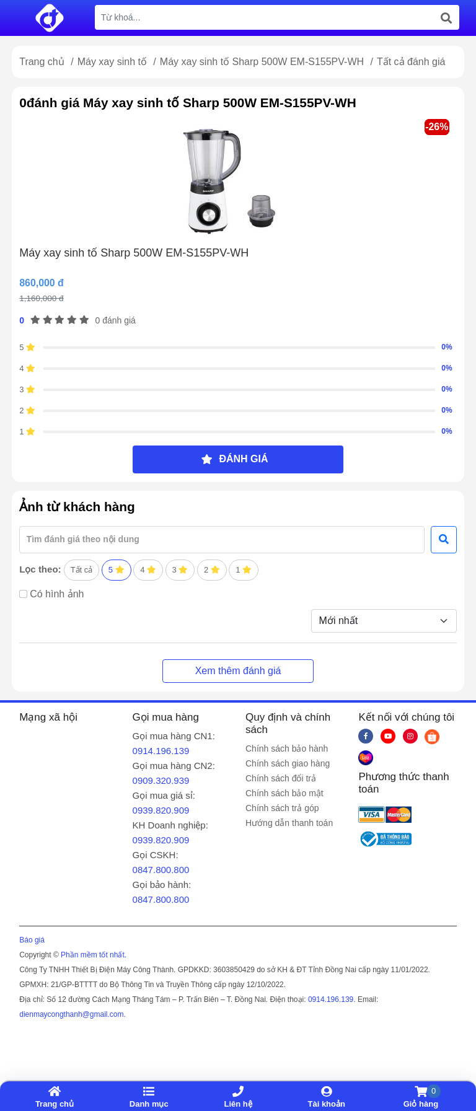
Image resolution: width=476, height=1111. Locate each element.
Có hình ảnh (57, 594)
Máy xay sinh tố (113, 61)
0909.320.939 (161, 780)
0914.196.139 (161, 750)
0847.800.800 (161, 869)
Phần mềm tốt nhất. (93, 955)
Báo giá (32, 940)
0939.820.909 (161, 810)
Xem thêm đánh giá (238, 670)
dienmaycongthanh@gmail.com (71, 1014)
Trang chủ (41, 61)
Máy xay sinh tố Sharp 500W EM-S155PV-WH (263, 61)
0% (446, 347)
